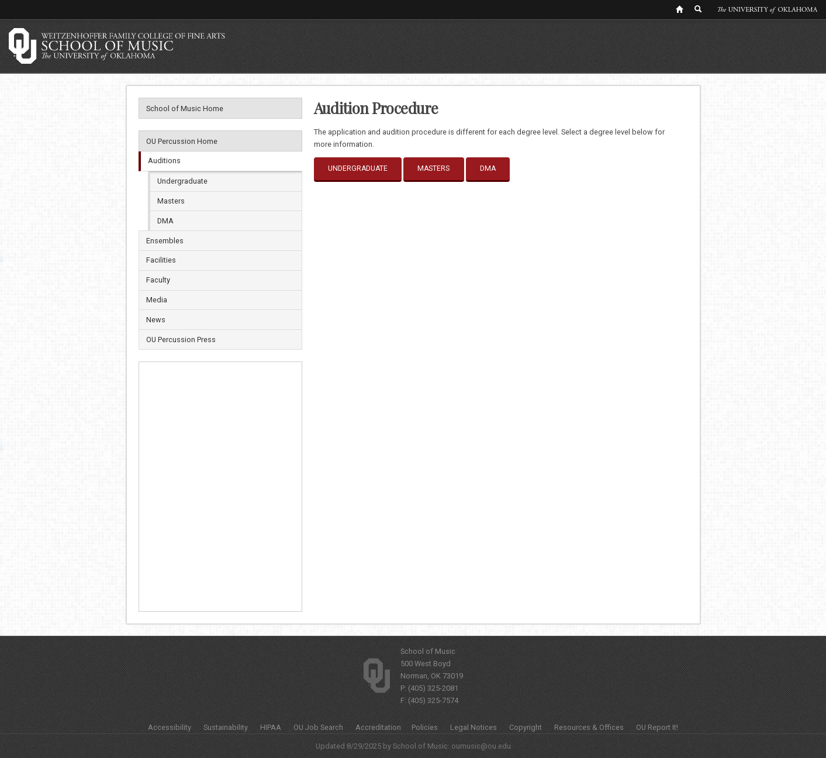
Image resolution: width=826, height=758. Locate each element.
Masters (171, 201)
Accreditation (378, 727)
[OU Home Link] (679, 9)
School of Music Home (184, 108)
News (155, 319)
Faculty (158, 279)
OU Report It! (657, 727)
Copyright (525, 727)
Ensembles (165, 240)
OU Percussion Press (181, 339)
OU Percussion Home (181, 141)
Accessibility (169, 727)
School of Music (427, 651)
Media (156, 299)
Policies (425, 727)
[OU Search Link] (698, 9)
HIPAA (270, 727)
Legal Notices (473, 727)
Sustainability (225, 727)
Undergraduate (182, 181)
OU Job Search (318, 727)
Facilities (161, 260)
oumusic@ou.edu (481, 746)
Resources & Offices (589, 727)
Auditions (164, 160)
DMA (165, 220)
